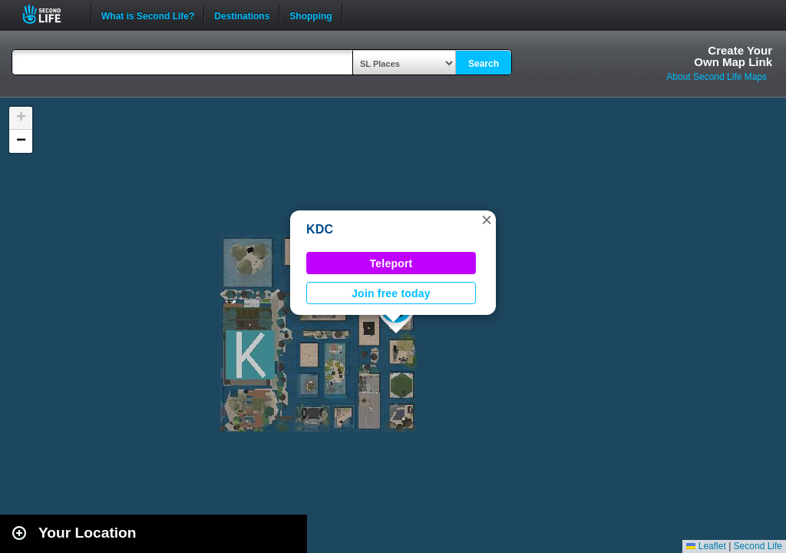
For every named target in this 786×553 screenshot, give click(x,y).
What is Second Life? (147, 14)
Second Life (50, 14)
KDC (319, 229)
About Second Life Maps (716, 76)
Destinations (241, 14)
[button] (486, 219)
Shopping (310, 14)
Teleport (391, 263)
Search (483, 63)
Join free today (391, 293)
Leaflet (705, 546)
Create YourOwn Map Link (733, 56)
